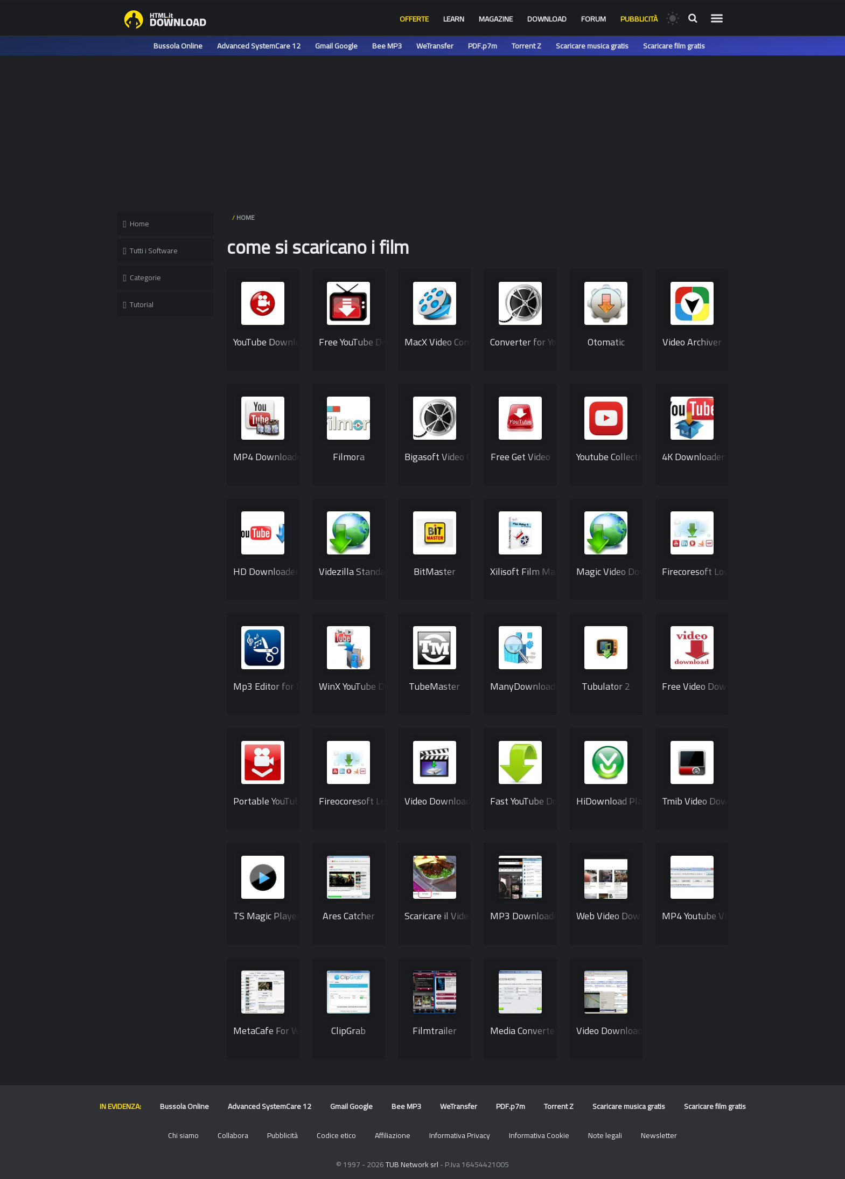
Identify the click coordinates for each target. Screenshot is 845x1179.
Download (547, 19)
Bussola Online (177, 46)
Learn (453, 19)
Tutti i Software (150, 251)
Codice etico (336, 1135)
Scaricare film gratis (674, 46)
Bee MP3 (387, 46)
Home (136, 224)
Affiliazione (392, 1135)
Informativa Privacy (459, 1135)
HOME (245, 217)
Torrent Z (526, 46)
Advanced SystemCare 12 (259, 46)
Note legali (605, 1135)
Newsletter (659, 1135)
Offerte (414, 19)
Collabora (233, 1135)
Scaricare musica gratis (592, 46)
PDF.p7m (482, 46)
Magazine (496, 19)
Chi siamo (183, 1135)
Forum (593, 19)
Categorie (142, 278)
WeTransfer (434, 46)
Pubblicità (639, 19)
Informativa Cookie (539, 1135)
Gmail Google (336, 46)
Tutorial (138, 304)
